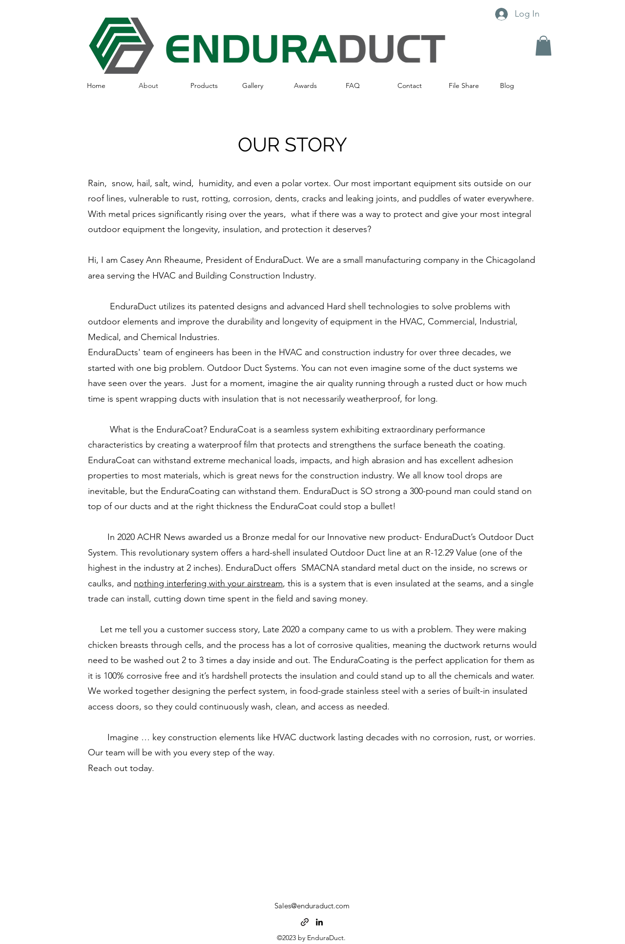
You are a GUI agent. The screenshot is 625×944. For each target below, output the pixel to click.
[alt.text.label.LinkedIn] (319, 922)
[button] (543, 46)
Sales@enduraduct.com (312, 905)
